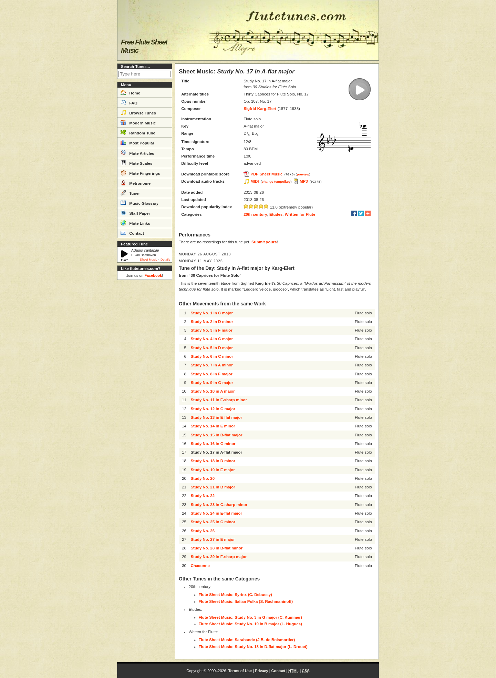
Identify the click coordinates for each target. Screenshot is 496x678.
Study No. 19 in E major (212, 470)
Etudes (275, 214)
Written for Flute (300, 214)
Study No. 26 (202, 531)
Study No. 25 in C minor (212, 522)
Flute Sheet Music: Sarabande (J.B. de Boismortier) (247, 640)
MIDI (254, 181)
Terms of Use (240, 671)
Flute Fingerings (140, 172)
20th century (255, 214)
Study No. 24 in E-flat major (216, 513)
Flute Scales (136, 162)
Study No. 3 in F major (211, 330)
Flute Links (135, 222)
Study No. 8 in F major (211, 374)
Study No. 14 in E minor (212, 426)
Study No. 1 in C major (211, 313)
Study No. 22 (202, 496)
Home (130, 92)
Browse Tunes (138, 112)
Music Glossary (139, 202)
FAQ (129, 102)
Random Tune (138, 132)
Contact (132, 232)
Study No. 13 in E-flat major (216, 417)
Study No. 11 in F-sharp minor (218, 400)
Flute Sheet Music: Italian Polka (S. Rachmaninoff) (246, 601)
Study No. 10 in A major (212, 391)
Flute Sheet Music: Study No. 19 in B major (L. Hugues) (250, 624)
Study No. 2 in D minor (211, 322)
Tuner (130, 192)
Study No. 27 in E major (212, 539)
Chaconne (200, 566)
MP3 (304, 181)
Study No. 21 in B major (212, 487)
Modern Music (138, 122)
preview (303, 174)
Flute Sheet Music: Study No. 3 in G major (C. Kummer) (250, 617)
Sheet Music (148, 259)
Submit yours (264, 242)
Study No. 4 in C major (211, 339)
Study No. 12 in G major (212, 409)
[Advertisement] (144, 386)
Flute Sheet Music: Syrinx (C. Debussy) (235, 595)
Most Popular (137, 142)
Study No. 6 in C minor (211, 356)
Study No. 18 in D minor (212, 461)
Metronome (136, 182)
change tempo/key (276, 181)
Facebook (153, 275)
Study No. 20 (202, 478)
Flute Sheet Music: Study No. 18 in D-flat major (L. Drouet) (253, 647)
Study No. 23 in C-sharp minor (218, 505)
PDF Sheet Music (266, 174)
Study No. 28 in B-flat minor (216, 548)
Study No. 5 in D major (211, 348)
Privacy (261, 671)
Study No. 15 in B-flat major (216, 435)
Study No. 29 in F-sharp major (218, 557)
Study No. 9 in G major (211, 383)
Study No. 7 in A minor (211, 365)
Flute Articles (137, 152)
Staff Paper (135, 212)
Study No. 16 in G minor (212, 444)
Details (165, 259)
